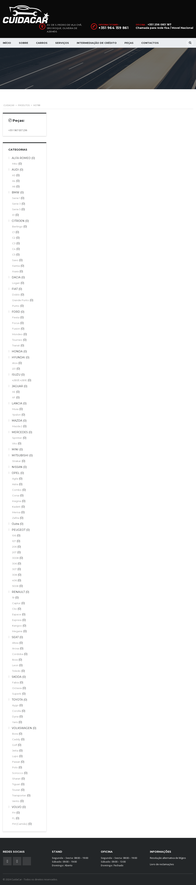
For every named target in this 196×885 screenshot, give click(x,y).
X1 (13, 214)
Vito (14, 443)
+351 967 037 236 (17, 130)
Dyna (15, 716)
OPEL (16, 473)
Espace (16, 614)
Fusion (16, 328)
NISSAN (17, 467)
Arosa (15, 648)
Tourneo (17, 339)
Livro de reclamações (162, 864)
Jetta (15, 750)
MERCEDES (20, 432)
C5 (13, 254)
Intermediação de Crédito (97, 42)
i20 (14, 368)
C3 (13, 243)
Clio (14, 608)
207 (14, 552)
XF (13, 397)
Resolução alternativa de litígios (168, 858)
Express (16, 619)
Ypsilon (16, 414)
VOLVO (16, 807)
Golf (14, 744)
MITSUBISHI (20, 455)
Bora (15, 733)
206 (14, 546)
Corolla (16, 710)
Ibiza (15, 659)
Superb (16, 693)
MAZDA (17, 420)
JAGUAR (17, 386)
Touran (16, 789)
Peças (129, 42)
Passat (16, 761)
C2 (13, 237)
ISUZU (16, 374)
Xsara (15, 271)
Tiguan (16, 784)
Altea (15, 642)
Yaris (15, 722)
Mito (15, 163)
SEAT (15, 637)
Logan (16, 282)
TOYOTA (17, 699)
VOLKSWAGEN (22, 728)
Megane (17, 631)
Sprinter (17, 437)
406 (14, 580)
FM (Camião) (19, 823)
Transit (16, 345)
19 (13, 597)
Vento (15, 801)
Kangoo (17, 625)
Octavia (17, 688)
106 (14, 535)
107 (14, 541)
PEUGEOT (18, 530)
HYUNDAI (18, 357)
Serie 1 (16, 198)
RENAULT (18, 592)
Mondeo (17, 334)
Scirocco (17, 772)
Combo (16, 489)
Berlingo (17, 226)
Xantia (16, 265)
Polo (15, 767)
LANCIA (17, 403)
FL (13, 818)
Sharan (16, 778)
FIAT (15, 289)
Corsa (15, 495)
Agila (15, 478)
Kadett (16, 506)
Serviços (62, 42)
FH (13, 812)
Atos (15, 363)
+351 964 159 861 (113, 28)
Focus (15, 322)
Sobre (23, 42)
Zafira (15, 517)
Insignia (16, 501)
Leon (15, 665)
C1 (13, 232)
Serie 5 (16, 209)
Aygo (15, 705)
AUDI (15, 169)
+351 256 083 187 (159, 24)
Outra (15, 524)
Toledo (16, 670)
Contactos (150, 42)
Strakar (16, 461)
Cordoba (17, 654)
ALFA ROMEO (21, 158)
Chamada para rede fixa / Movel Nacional (164, 28)
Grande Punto (20, 300)
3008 (15, 557)
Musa (15, 409)
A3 (13, 175)
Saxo (15, 260)
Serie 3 (16, 203)
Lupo (15, 756)
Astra (15, 484)
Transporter (19, 795)
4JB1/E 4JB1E (19, 380)
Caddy (16, 739)
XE (13, 391)
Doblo (16, 294)
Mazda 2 (17, 426)
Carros (41, 42)
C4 (13, 248)
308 (14, 574)
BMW (15, 192)
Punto (15, 305)
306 (14, 563)
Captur (16, 603)
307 (14, 569)
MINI (15, 449)
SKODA (16, 677)
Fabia (15, 682)
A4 (13, 180)
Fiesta (15, 317)
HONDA (17, 351)
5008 (15, 585)
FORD (16, 311)
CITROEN (18, 221)
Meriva (16, 512)
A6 (13, 186)
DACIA (16, 277)
